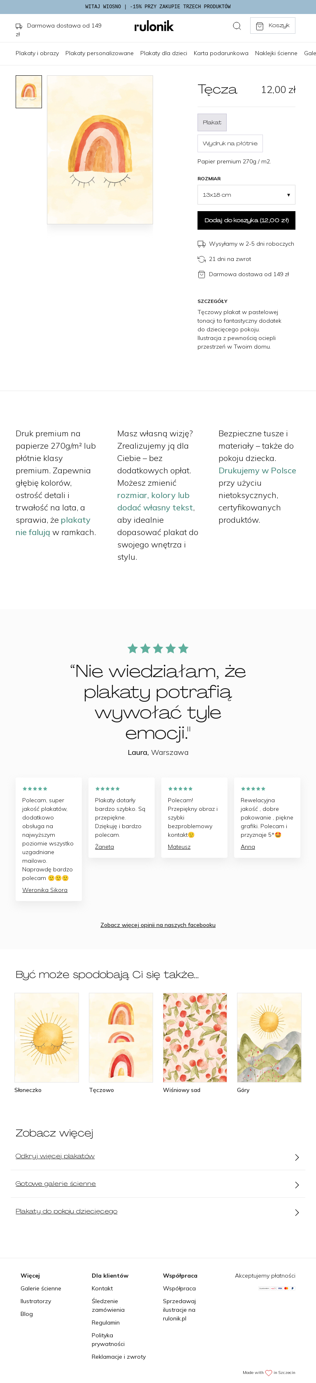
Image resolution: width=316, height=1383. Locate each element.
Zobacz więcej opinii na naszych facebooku (158, 925)
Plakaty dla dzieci (163, 53)
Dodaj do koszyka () (246, 220)
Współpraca (179, 1288)
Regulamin (106, 1322)
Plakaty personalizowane (99, 53)
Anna (248, 846)
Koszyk (273, 25)
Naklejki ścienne (276, 53)
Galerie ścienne (41, 1288)
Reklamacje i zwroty (119, 1356)
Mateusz (179, 846)
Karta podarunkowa (221, 53)
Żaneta (104, 846)
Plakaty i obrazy (37, 53)
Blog (27, 1314)
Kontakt (102, 1288)
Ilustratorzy (36, 1301)
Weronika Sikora (44, 890)
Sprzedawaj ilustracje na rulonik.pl (179, 1309)
